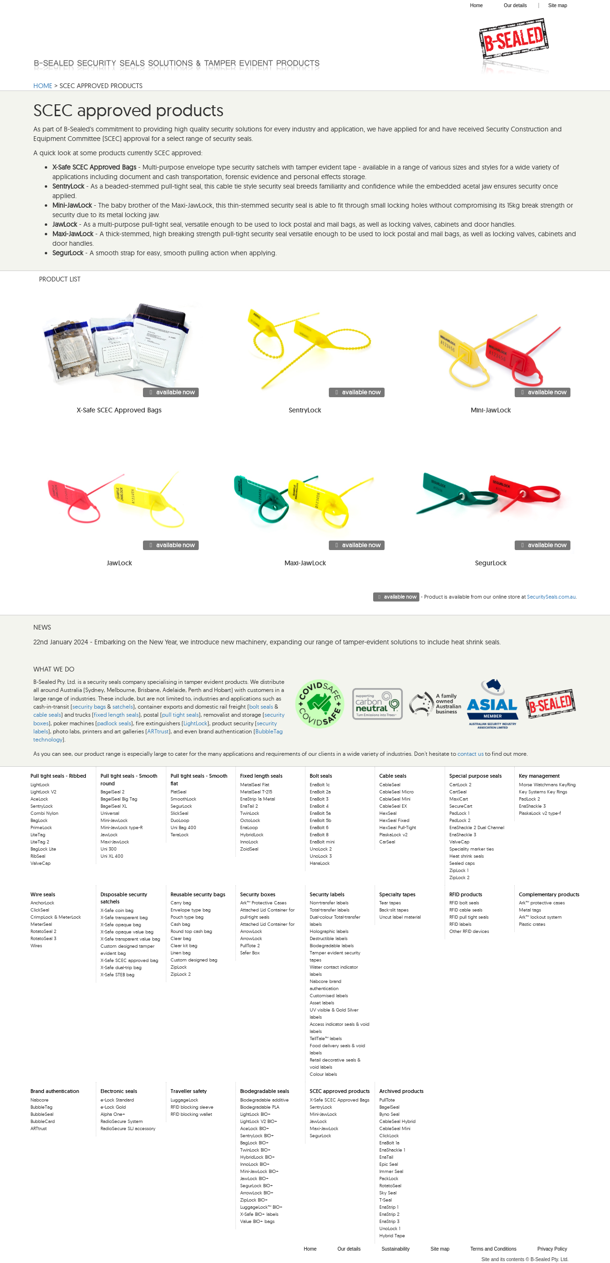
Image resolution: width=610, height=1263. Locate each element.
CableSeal (389, 785)
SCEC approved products (340, 1091)
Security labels (327, 894)
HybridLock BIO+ (257, 1157)
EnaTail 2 (249, 806)
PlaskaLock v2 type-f (540, 813)
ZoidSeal (249, 849)
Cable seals (393, 775)
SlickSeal (179, 813)
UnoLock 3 (321, 856)
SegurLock (181, 806)
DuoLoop (180, 820)
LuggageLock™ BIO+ (261, 1207)
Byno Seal (389, 1114)
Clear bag (181, 938)
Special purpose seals (475, 775)
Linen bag (181, 953)
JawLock (109, 835)
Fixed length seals (261, 775)
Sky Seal (387, 1193)
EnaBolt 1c (320, 785)
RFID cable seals (465, 910)
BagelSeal (389, 1107)
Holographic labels (329, 931)
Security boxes (257, 894)
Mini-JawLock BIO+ (259, 1171)
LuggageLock (184, 1100)
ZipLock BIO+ (254, 1200)
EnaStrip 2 (389, 1214)
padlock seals (114, 723)
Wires (36, 945)
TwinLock (249, 813)
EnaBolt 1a (389, 1143)
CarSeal (387, 842)
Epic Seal (388, 1164)
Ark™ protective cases (542, 903)
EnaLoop (249, 827)
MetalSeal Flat (254, 785)
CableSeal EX (393, 806)
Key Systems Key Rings (543, 792)
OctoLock (250, 820)
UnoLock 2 (321, 849)
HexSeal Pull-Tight (397, 827)
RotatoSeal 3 (43, 938)
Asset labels (322, 1003)
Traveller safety (189, 1091)
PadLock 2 (459, 820)
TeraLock (180, 835)
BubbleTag (41, 1107)
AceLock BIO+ (254, 1128)
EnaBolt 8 (319, 835)
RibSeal (37, 856)
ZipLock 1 (458, 870)
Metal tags (530, 910)
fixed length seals (116, 714)
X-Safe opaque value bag (127, 932)
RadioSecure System (122, 1121)
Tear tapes (390, 903)
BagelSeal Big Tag (119, 799)
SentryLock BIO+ (257, 1136)
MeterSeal (41, 924)
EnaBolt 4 (319, 806)
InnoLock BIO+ (255, 1164)
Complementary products (549, 894)
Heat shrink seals (466, 856)
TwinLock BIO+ (255, 1150)
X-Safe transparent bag (124, 917)
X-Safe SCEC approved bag (129, 960)
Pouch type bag (187, 917)
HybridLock (252, 835)
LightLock (195, 723)
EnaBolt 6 (319, 827)
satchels (122, 706)
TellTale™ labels (326, 1038)
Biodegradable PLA (259, 1107)
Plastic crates (532, 924)
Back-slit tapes (393, 910)
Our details (515, 5)
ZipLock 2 (459, 877)
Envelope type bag (191, 910)
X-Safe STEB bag (117, 975)
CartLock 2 (460, 785)
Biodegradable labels (332, 945)
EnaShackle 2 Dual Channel (476, 827)
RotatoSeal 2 (43, 931)
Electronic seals (119, 1091)
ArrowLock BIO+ (257, 1193)
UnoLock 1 (389, 1228)
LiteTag (37, 835)
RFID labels (460, 924)
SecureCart (460, 806)
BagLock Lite (43, 849)
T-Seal (385, 1200)
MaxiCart (458, 799)
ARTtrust (158, 731)
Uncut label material (400, 917)
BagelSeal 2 (112, 792)
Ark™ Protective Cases (263, 903)
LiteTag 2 (39, 842)
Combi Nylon (44, 813)
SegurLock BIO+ (256, 1186)
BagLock (39, 820)
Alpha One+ (113, 1114)
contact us (471, 753)
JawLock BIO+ (254, 1178)
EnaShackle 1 (392, 1150)
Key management (539, 775)
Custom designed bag (194, 960)
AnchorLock (42, 903)
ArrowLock (251, 938)
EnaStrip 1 (388, 1207)
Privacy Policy (552, 1249)
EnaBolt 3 (319, 799)
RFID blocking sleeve (192, 1107)
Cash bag (180, 924)
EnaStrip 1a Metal (257, 799)
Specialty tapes (397, 894)
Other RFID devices (469, 931)
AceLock (39, 799)
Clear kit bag (184, 945)
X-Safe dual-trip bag (121, 967)
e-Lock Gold (113, 1107)
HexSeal (387, 813)
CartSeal (458, 792)
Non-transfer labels (329, 903)
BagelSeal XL (114, 806)
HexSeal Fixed (394, 820)
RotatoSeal (390, 1186)
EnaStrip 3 (389, 1221)
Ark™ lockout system (540, 917)
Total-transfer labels (329, 910)
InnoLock (249, 842)
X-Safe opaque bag (121, 925)
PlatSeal (178, 792)
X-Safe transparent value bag (130, 939)
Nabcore (39, 1100)
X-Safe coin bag (117, 910)
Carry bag (181, 903)
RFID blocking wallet (191, 1114)
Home (476, 5)
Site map (558, 5)
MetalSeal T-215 (256, 792)
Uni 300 (109, 849)
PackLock (388, 1178)
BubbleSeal (41, 1114)
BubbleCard (42, 1121)
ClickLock (389, 1136)
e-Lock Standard (117, 1100)
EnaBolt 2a (320, 792)
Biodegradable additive (264, 1100)
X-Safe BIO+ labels (259, 1214)
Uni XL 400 (112, 856)
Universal (110, 813)
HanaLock (320, 863)
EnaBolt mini (322, 842)
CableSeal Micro (396, 792)
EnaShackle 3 (462, 835)
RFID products (465, 894)
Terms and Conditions (493, 1249)
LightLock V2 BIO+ (258, 1121)
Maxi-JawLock (115, 842)
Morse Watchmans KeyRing (547, 785)
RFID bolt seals (464, 903)
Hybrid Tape (392, 1236)
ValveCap (40, 863)
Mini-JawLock (114, 820)
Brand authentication (54, 1091)
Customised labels (329, 995)
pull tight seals (180, 714)
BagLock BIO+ (254, 1143)
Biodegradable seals (264, 1091)
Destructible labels (328, 938)
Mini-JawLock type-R (121, 827)
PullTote (387, 1100)
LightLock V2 (43, 792)
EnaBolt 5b (320, 820)
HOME (42, 85)
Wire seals (42, 894)
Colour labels (323, 1074)
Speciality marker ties (471, 849)
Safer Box (250, 953)
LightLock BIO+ (255, 1114)
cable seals (47, 714)
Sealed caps (462, 863)
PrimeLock (41, 827)
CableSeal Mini (394, 799)
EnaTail (386, 1157)
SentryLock (41, 806)
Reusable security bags (198, 894)
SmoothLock (183, 799)
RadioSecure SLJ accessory (128, 1128)
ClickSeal (39, 910)
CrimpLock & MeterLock (55, 917)
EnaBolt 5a (320, 813)
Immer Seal (391, 1171)
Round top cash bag (191, 931)
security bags (89, 706)
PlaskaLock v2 (393, 835)
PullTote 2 (250, 945)
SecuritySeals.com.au (551, 596)
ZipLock (179, 967)
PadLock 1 (459, 813)
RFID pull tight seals (468, 917)
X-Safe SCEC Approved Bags (339, 1100)
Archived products (401, 1091)
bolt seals (261, 706)
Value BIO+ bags (257, 1221)
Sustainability (396, 1249)
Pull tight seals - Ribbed (58, 775)
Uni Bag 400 (183, 827)
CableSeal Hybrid (397, 1121)
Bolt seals (321, 775)
